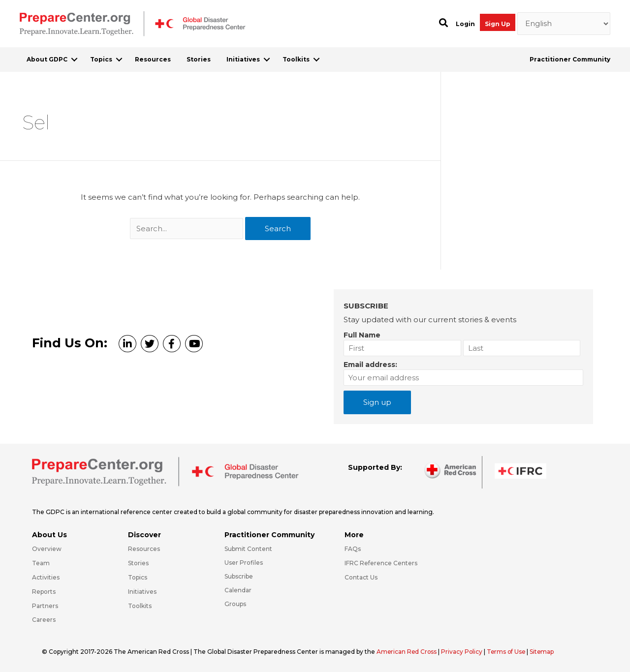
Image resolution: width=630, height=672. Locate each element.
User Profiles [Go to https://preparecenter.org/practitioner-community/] (243, 562)
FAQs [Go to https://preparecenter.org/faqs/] (353, 548)
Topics (101, 59)
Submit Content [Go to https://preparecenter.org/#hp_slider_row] (248, 548)
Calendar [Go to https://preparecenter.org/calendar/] (238, 590)
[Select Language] (564, 23)
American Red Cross (408, 651)
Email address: (370, 364)
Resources (153, 59)
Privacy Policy (464, 651)
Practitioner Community (570, 59)
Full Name (362, 335)
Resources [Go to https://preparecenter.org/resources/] (144, 548)
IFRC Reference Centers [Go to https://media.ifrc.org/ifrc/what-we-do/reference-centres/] (381, 563)
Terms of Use (509, 651)
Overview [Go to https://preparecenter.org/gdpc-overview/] (47, 548)
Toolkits (296, 59)
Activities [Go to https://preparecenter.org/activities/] (46, 577)
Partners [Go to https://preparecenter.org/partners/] (45, 606)
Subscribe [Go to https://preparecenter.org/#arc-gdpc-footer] (238, 576)
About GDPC (47, 59)
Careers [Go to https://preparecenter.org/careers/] (44, 619)
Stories (199, 59)
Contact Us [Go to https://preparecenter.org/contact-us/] (361, 577)
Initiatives (243, 59)
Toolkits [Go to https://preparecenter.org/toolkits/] (140, 606)
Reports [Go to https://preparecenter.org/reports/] (44, 591)
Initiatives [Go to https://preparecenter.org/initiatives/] (142, 591)
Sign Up (497, 24)
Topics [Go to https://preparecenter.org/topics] (137, 577)
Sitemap (545, 651)
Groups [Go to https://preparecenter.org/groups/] (235, 604)
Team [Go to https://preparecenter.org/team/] (41, 563)
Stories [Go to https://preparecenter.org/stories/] (138, 563)
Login (465, 24)
